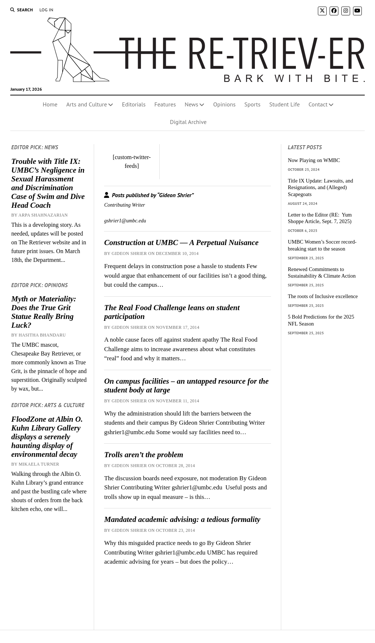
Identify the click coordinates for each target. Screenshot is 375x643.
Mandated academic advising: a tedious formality (182, 519)
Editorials (133, 104)
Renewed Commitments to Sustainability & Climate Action (322, 272)
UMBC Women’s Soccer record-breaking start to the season (322, 245)
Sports (252, 104)
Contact (318, 104)
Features (165, 104)
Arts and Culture (86, 104)
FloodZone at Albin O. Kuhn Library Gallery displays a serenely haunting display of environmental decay (47, 437)
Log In (46, 9)
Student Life (284, 104)
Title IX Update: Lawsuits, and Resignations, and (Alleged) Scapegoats (320, 187)
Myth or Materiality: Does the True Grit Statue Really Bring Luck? (43, 312)
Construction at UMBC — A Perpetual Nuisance (181, 242)
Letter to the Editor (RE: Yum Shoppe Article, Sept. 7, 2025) (320, 218)
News (191, 104)
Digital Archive (188, 121)
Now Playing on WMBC (314, 160)
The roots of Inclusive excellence (323, 296)
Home (50, 104)
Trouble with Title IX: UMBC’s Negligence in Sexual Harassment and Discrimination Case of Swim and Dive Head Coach (48, 183)
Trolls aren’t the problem (143, 454)
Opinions (224, 104)
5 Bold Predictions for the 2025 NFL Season (321, 320)
